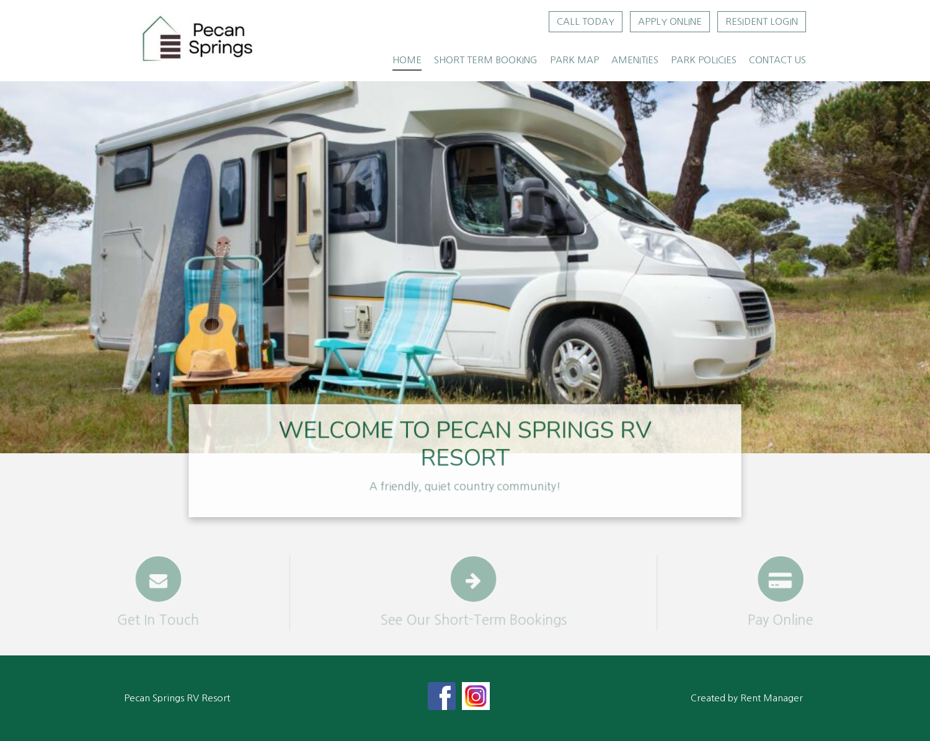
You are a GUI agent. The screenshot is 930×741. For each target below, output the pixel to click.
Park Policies (704, 59)
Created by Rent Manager (747, 698)
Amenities (634, 59)
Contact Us (777, 59)
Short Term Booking (486, 59)
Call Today (585, 21)
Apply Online (670, 21)
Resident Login (761, 21)
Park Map (574, 59)
